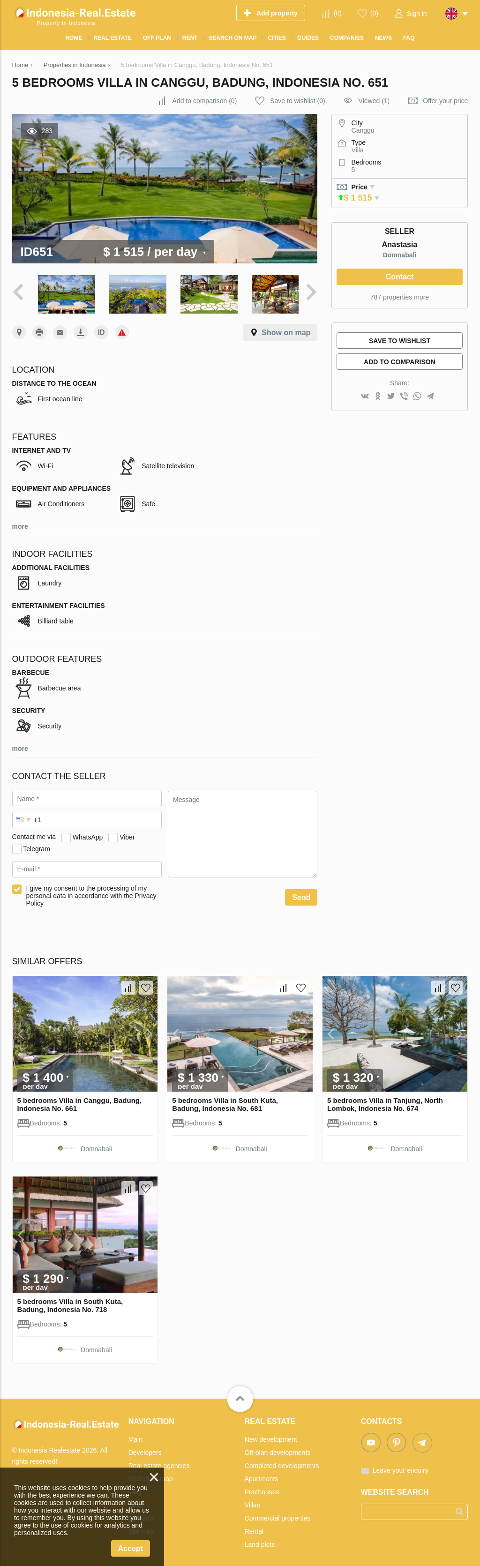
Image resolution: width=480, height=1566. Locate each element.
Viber (127, 834)
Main (135, 1436)
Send (301, 895)
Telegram (36, 845)
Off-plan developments (278, 1449)
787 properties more (399, 297)
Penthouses (262, 1488)
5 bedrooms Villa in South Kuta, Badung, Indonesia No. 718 (70, 1302)
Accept (130, 1548)
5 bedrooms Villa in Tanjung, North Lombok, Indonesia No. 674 (385, 1101)
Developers (145, 1449)
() (338, 13)
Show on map (286, 330)
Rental (254, 1528)
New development (271, 1436)
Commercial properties (278, 1515)
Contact (400, 277)
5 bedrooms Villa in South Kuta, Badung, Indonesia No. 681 (225, 1101)
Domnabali (400, 255)
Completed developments (282, 1462)
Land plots (260, 1541)
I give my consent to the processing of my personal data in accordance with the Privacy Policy (91, 893)
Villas (252, 1502)
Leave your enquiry (400, 1467)
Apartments (261, 1475)
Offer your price (445, 101)
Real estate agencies (159, 1462)
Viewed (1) (374, 101)
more (20, 523)
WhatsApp (88, 834)
